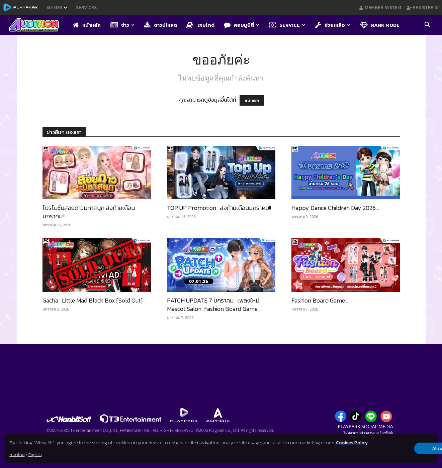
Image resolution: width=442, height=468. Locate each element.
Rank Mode (380, 25)
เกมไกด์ (200, 25)
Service (287, 25)
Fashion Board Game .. (319, 300)
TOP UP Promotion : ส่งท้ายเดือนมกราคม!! (219, 207)
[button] (427, 25)
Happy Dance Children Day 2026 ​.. (335, 207)
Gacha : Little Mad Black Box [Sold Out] (92, 300)
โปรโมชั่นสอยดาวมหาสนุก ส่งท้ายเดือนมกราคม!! (88, 212)
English (34, 455)
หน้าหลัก (87, 25)
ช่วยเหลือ (332, 25)
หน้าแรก (252, 100)
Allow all (402, 449)
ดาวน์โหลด (160, 25)
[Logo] (37, 25)
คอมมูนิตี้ (241, 25)
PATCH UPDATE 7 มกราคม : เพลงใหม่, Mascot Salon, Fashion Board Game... (214, 304)
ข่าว (122, 25)
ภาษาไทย (16, 455)
